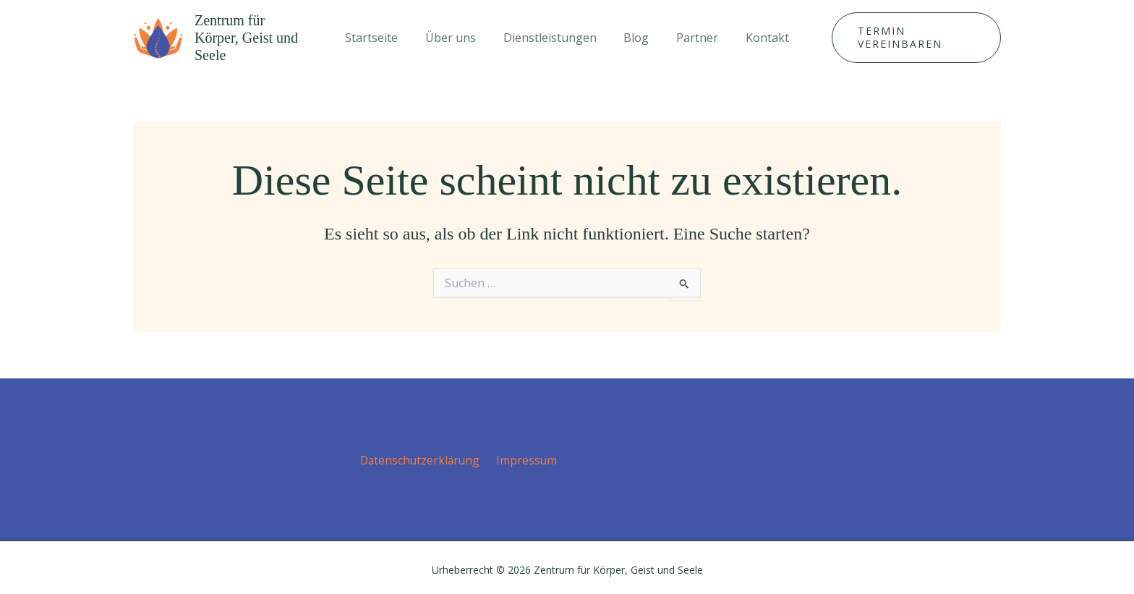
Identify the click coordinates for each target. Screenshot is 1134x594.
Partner (691, 35)
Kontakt (757, 35)
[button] (910, 34)
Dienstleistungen (552, 35)
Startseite (382, 35)
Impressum (526, 455)
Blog (634, 35)
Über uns (457, 35)
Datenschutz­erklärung (422, 455)
